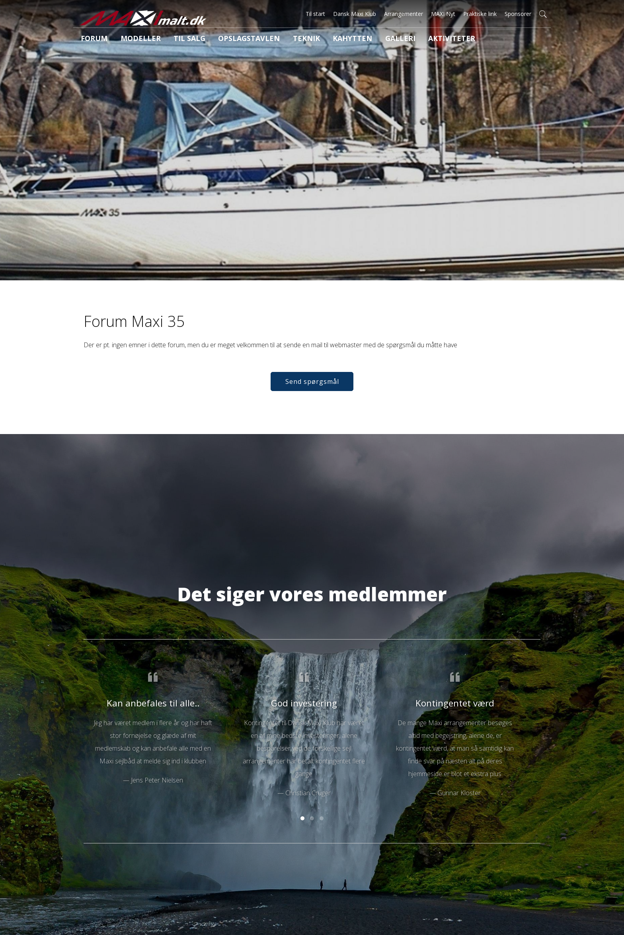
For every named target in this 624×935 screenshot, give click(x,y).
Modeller (131, 39)
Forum (90, 39)
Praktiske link (480, 14)
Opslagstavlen (226, 39)
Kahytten (316, 39)
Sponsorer (518, 14)
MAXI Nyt (443, 14)
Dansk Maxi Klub (354, 14)
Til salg (174, 39)
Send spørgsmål (312, 392)
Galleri (357, 39)
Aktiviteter (402, 39)
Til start (315, 14)
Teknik (275, 39)
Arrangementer (403, 14)
